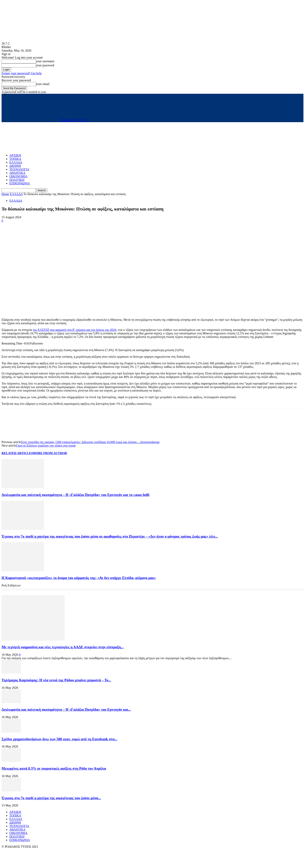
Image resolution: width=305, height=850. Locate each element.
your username (45, 61)
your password (45, 65)
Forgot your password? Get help (22, 73)
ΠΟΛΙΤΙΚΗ (16, 179)
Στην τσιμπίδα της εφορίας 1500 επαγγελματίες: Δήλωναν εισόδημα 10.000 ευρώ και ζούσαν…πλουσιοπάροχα (90, 442)
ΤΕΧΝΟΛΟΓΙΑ (19, 169)
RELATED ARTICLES (17, 453)
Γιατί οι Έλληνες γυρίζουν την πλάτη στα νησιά (45, 445)
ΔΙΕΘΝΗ (15, 165)
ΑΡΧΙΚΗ (15, 155)
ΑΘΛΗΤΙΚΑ (17, 172)
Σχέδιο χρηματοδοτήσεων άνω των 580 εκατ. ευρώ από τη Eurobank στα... (59, 739)
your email (42, 84)
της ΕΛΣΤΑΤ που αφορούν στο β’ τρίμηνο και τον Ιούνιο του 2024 (74, 329)
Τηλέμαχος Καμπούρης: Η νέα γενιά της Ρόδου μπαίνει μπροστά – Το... (56, 680)
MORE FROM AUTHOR (50, 453)
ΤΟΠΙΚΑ (15, 158)
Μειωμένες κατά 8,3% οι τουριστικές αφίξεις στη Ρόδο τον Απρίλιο (54, 768)
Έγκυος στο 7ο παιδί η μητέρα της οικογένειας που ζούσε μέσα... (51, 798)
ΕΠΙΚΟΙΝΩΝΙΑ (19, 183)
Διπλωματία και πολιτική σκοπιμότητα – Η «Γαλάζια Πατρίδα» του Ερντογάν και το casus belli (75, 495)
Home (5, 194)
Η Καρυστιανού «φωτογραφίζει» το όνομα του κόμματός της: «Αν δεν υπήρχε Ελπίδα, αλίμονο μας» (79, 578)
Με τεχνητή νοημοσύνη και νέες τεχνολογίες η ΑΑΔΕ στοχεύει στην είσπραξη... (63, 647)
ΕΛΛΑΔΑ (15, 162)
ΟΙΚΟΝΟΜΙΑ (18, 176)
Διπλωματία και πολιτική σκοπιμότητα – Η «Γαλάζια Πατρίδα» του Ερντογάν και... (66, 709)
